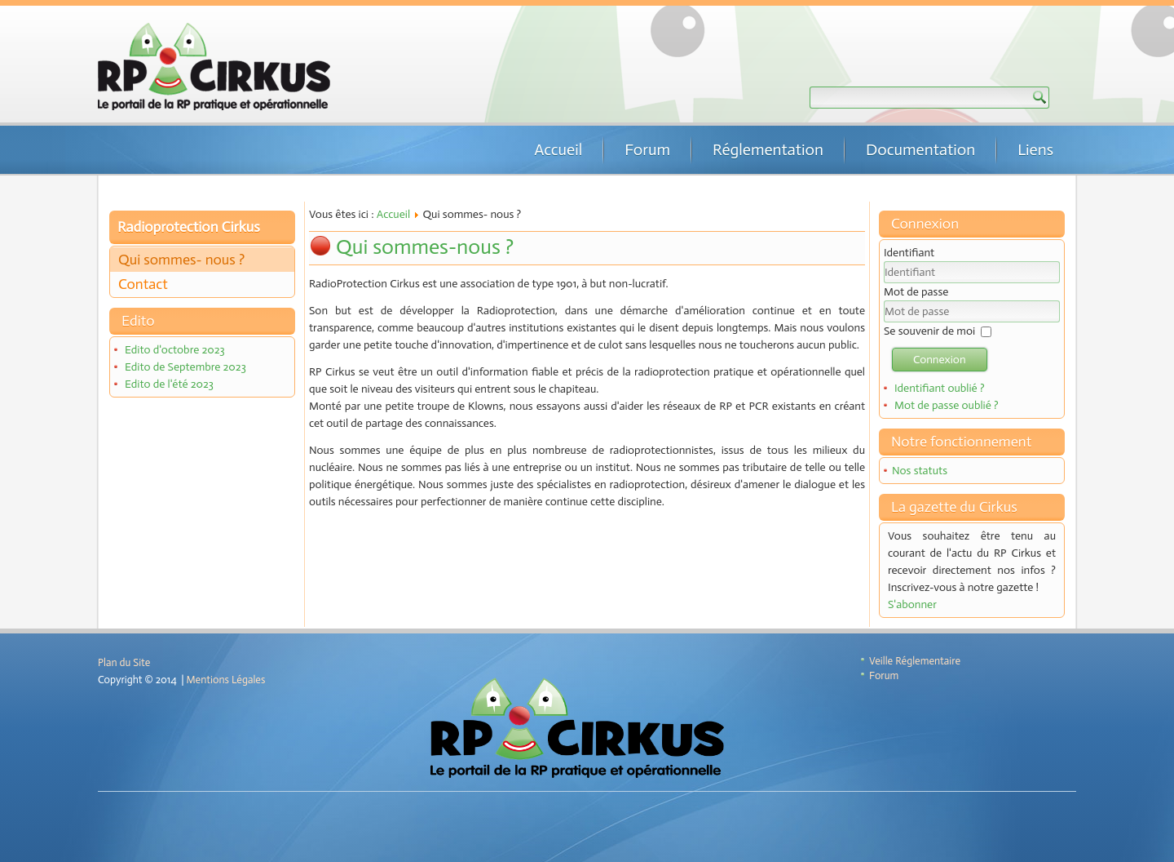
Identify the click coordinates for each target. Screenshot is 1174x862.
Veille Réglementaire (914, 661)
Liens (1035, 149)
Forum (647, 149)
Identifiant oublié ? (939, 388)
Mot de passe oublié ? (946, 405)
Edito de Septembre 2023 (185, 367)
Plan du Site (124, 662)
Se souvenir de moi (929, 331)
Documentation (920, 149)
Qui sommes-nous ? (425, 247)
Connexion (939, 360)
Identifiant (909, 253)
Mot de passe (916, 292)
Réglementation (768, 149)
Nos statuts (919, 471)
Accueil (558, 149)
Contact (143, 284)
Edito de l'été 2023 (169, 384)
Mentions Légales (226, 679)
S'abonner (912, 604)
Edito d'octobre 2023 (175, 350)
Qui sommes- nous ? (181, 260)
